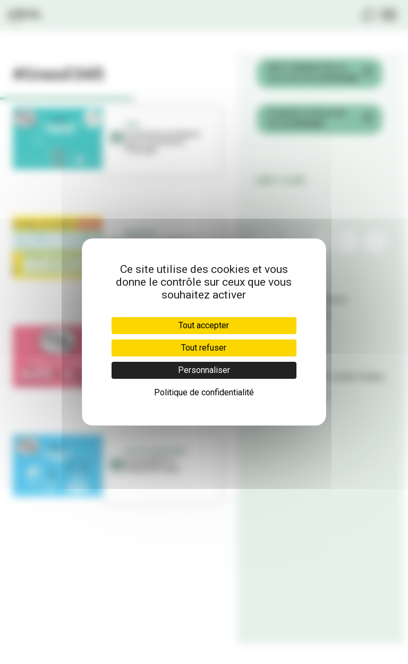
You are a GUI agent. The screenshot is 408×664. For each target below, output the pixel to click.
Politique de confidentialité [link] (204, 392)
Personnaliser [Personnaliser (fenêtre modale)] (204, 370)
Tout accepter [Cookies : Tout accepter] (203, 325)
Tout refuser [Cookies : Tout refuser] (203, 348)
